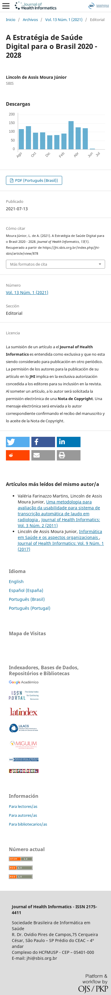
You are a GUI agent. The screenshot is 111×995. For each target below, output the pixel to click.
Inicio (10, 19)
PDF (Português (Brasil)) (36, 180)
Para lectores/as (23, 806)
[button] (18, 442)
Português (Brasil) (27, 599)
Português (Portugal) (29, 608)
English (16, 581)
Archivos (30, 19)
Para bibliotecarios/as (28, 824)
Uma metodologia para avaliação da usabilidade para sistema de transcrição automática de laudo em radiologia (59, 510)
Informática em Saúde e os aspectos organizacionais (60, 534)
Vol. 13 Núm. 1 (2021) (64, 19)
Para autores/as (23, 815)
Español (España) (26, 590)
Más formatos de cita (28, 264)
